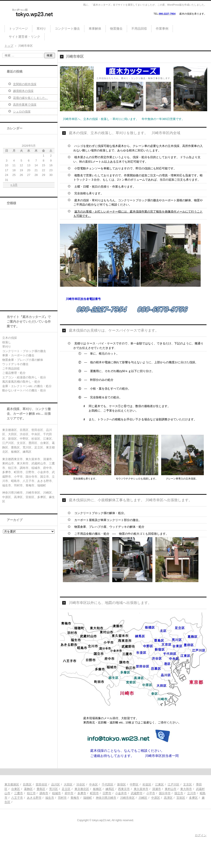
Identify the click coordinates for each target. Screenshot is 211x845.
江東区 (159, 784)
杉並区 (147, 784)
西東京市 (124, 789)
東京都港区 (11, 784)
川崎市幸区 (127, 797)
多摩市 (81, 793)
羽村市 (62, 797)
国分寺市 (165, 793)
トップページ (18, 28)
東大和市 (186, 789)
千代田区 (107, 784)
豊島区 (41, 789)
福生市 (49, 797)
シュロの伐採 (22, 111)
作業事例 (162, 28)
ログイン (201, 835)
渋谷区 (80, 784)
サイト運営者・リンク (24, 36)
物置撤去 (116, 28)
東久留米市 (141, 789)
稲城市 (56, 793)
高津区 (168, 797)
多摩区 (193, 797)
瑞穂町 (87, 797)
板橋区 (97, 789)
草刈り (41, 28)
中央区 (93, 784)
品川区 (55, 784)
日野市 (107, 793)
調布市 (44, 793)
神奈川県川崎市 (106, 797)
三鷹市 (18, 793)
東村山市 (170, 789)
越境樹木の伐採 (23, 91)
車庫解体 (95, 28)
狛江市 (31, 793)
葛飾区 (28, 789)
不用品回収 (139, 28)
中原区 (155, 797)
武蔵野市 (137, 793)
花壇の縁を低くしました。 (30, 98)
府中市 (69, 793)
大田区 (68, 784)
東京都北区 (82, 789)
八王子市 (17, 797)
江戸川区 (173, 784)
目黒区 (27, 784)
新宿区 (121, 784)
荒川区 (53, 789)
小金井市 (121, 793)
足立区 (66, 789)
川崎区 (142, 797)
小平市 (150, 793)
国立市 (178, 793)
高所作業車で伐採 (24, 104)
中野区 (134, 784)
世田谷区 (41, 784)
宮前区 (180, 797)
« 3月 (14, 184)
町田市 (94, 793)
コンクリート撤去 (67, 28)
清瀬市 (156, 789)
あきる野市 (34, 797)
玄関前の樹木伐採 (24, 84)
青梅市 (74, 797)
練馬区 (110, 789)
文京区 (187, 784)
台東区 (15, 789)
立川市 (191, 793)
